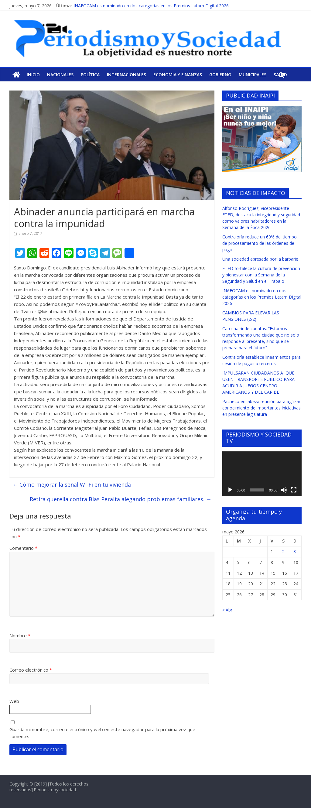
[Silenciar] (284, 490)
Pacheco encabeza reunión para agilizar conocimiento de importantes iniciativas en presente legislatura (261, 408)
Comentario (23, 548)
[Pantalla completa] (294, 490)
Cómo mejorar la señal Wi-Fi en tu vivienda (71, 484)
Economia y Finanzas (177, 74)
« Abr (227, 610)
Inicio (33, 74)
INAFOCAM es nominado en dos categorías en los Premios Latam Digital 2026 (151, 6)
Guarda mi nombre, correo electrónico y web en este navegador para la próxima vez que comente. (102, 732)
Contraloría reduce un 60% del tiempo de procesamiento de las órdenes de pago (259, 243)
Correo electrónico (30, 670)
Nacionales (60, 74)
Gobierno (220, 74)
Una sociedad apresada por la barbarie (260, 259)
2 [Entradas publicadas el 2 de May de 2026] (283, 551)
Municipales (252, 74)
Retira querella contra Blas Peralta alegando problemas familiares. (120, 499)
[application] (262, 473)
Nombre (19, 635)
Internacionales (126, 74)
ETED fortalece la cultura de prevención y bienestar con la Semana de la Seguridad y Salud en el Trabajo (261, 274)
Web (14, 701)
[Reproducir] (230, 490)
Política (90, 74)
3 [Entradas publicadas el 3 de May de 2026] (294, 551)
